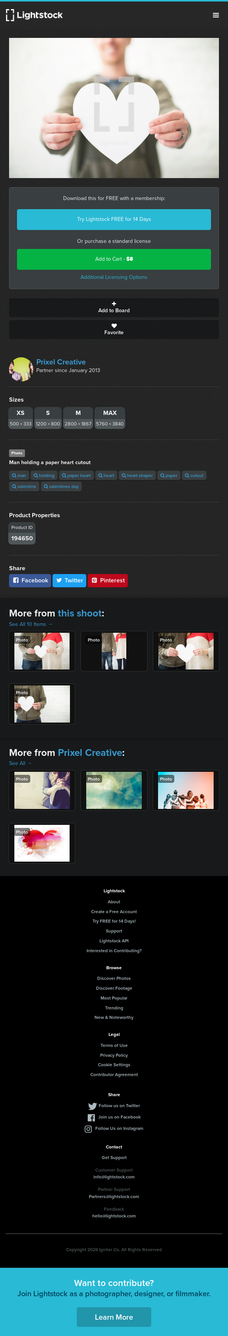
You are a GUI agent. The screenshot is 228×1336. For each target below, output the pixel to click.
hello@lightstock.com (114, 1215)
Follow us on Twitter (119, 1105)
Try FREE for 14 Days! (114, 921)
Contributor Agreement (114, 1074)
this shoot (80, 613)
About (114, 901)
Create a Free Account (114, 911)
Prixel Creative (61, 362)
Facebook (30, 580)
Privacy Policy (114, 1055)
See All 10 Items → (31, 624)
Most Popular (114, 998)
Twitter (70, 580)
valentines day (61, 486)
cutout (194, 475)
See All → (20, 763)
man (19, 475)
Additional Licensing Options (114, 277)
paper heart (76, 475)
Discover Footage (114, 988)
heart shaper (137, 475)
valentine (24, 486)
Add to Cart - (114, 259)
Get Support (114, 1157)
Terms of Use (114, 1045)
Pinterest (108, 580)
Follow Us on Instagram (119, 1128)
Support (114, 931)
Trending (114, 1007)
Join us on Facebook (119, 1117)
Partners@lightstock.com (114, 1196)
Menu (216, 15)
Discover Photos (114, 978)
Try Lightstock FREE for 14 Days (114, 219)
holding (44, 475)
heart (106, 475)
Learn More (114, 1316)
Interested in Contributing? (114, 950)
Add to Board (114, 307)
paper (168, 475)
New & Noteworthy (114, 1017)
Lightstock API (114, 940)
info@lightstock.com (114, 1176)
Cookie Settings (114, 1064)
